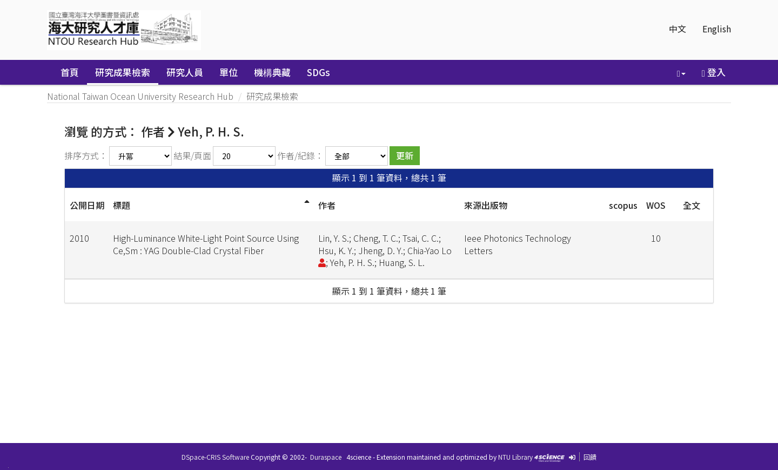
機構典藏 (272, 72)
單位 (228, 72)
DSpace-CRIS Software (215, 456)
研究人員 (184, 72)
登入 (714, 72)
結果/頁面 (192, 155)
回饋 (590, 456)
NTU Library (515, 456)
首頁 (70, 72)
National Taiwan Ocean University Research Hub (140, 96)
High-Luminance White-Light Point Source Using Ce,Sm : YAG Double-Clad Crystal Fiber (206, 244)
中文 (677, 28)
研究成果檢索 (122, 72)
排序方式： (86, 155)
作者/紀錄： (300, 155)
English (716, 28)
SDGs (318, 72)
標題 (121, 205)
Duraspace (325, 456)
